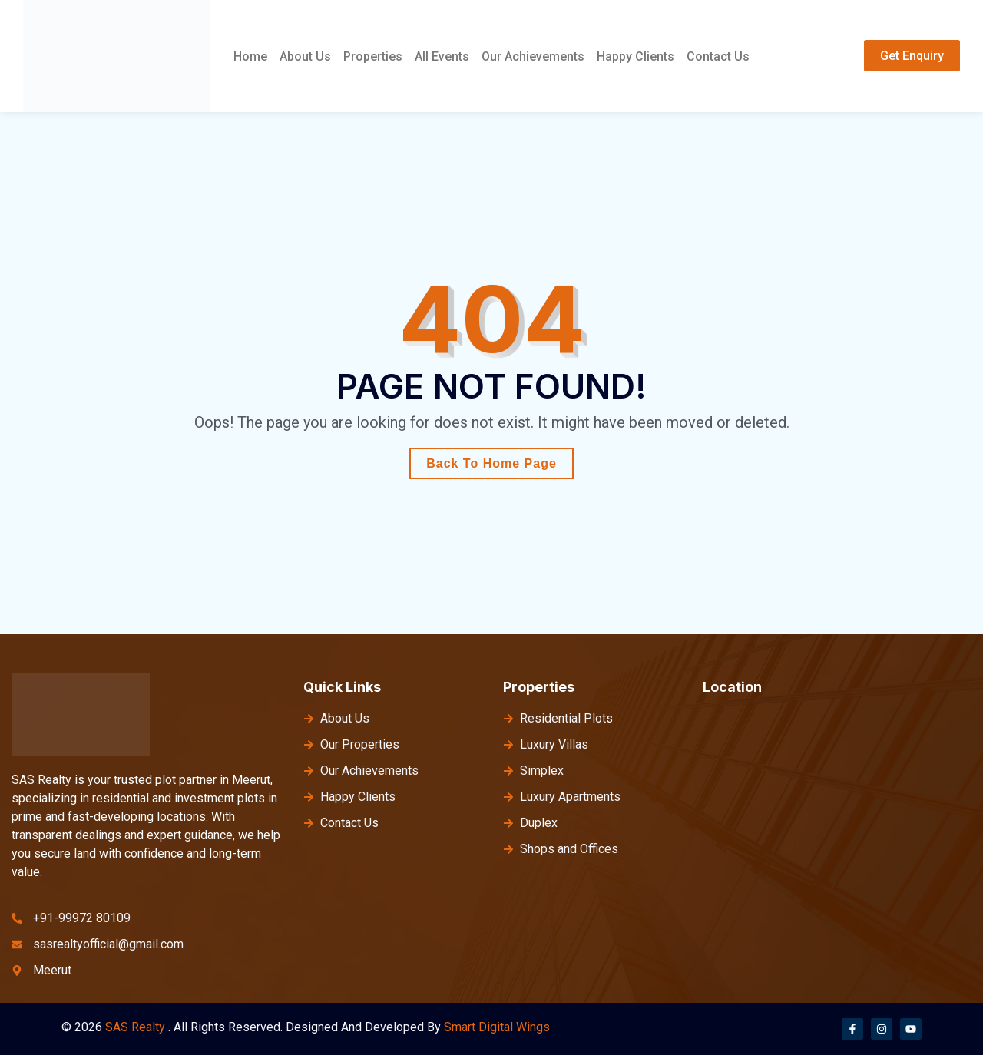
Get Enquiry (912, 55)
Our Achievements (533, 56)
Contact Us (718, 56)
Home (250, 56)
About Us (305, 56)
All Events (442, 56)
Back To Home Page (491, 463)
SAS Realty (135, 1027)
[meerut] (839, 824)
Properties (372, 56)
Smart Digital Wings (497, 1027)
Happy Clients (635, 56)
